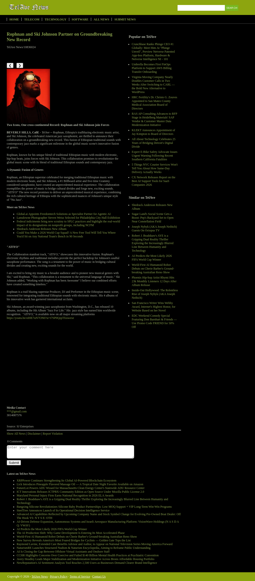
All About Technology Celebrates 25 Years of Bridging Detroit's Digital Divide (154, 142)
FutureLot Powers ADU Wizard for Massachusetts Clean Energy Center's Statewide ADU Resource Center (80, 488)
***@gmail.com (17, 411)
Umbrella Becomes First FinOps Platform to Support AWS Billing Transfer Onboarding (152, 68)
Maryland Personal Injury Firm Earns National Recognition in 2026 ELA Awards (65, 495)
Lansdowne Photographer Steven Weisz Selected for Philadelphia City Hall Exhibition (68, 217)
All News (101, 19)
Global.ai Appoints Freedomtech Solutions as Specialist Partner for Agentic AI (64, 214)
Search (232, 13)
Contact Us (99, 576)
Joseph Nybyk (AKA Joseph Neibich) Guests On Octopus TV (154, 228)
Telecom (31, 19)
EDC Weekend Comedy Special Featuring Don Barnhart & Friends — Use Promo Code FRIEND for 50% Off (154, 321)
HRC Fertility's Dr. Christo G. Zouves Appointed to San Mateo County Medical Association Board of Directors (154, 103)
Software (80, 19)
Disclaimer (34, 433)
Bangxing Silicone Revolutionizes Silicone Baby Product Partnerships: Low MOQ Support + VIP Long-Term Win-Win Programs (94, 506)
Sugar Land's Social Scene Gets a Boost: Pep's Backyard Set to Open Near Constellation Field (153, 217)
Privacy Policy (58, 576)
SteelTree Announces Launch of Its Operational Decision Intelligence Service (63, 510)
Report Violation (53, 433)
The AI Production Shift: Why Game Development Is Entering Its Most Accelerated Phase (71, 533)
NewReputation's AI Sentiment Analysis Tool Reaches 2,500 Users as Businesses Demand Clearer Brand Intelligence (87, 563)
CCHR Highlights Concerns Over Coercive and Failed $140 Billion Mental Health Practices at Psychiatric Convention (88, 555)
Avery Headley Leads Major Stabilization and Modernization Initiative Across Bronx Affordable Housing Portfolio (85, 559)
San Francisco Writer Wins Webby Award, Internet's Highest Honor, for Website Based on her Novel (153, 306)
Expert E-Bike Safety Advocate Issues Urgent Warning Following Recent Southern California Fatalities (154, 155)
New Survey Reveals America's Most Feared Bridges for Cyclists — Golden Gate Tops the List (74, 540)
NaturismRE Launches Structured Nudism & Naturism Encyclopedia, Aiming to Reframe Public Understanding (83, 548)
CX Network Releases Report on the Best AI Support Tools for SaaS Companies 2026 (153, 181)
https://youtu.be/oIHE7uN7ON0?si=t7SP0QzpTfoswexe (40, 318)
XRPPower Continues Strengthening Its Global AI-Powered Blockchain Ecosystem (66, 480)
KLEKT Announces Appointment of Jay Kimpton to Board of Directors (153, 132)
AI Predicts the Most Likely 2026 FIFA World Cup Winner (152, 257)
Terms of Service (80, 576)
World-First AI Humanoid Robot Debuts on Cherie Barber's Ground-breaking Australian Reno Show (153, 268)
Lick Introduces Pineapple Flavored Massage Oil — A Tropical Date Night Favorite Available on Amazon (80, 484)
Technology (55, 19)
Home (14, 19)
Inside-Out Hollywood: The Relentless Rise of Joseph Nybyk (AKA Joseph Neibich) (155, 294)
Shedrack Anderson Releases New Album (41, 229)
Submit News (124, 19)
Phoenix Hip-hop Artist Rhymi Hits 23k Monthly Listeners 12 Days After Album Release (154, 281)
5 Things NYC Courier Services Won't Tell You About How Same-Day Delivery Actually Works (155, 168)
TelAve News (43, 7)
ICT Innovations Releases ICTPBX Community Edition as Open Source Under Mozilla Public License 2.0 (80, 491)
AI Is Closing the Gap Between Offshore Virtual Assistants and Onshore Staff (63, 551)
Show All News (16, 433)
